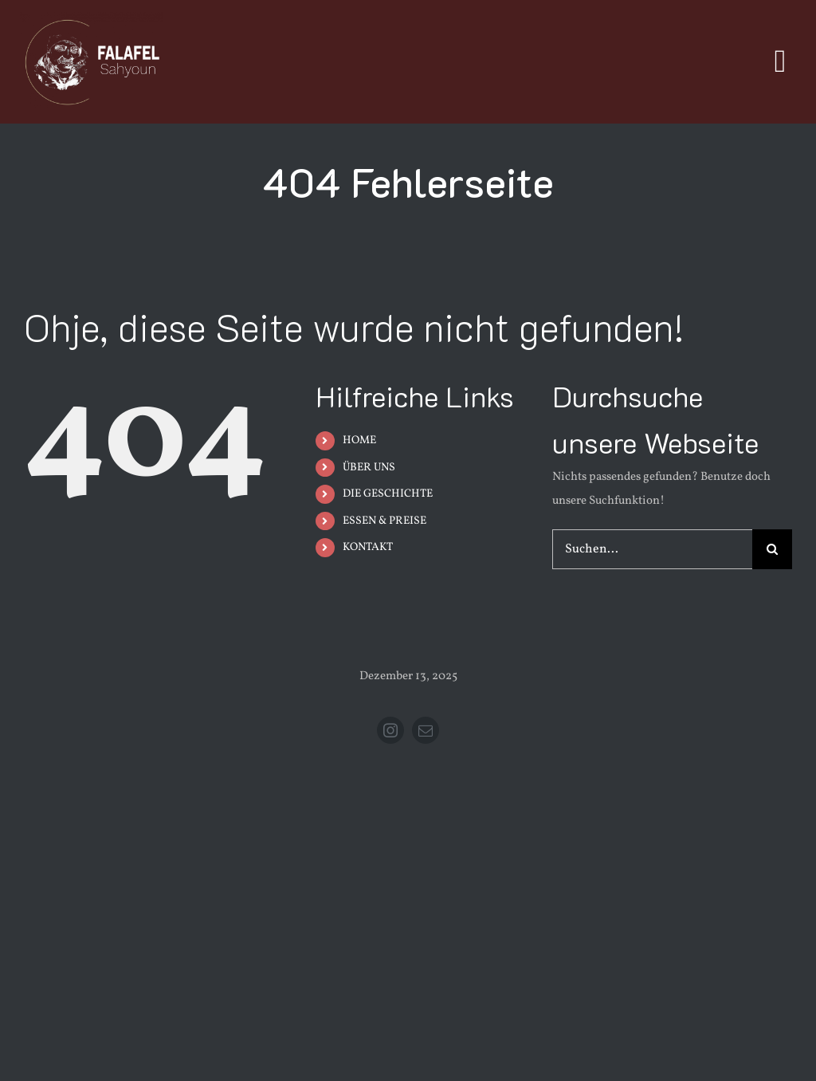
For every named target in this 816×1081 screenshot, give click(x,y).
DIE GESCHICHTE (388, 493)
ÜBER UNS (369, 467)
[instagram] (390, 730)
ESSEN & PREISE (384, 521)
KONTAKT (368, 547)
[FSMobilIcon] (91, 18)
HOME (359, 440)
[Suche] (772, 549)
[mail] (425, 730)
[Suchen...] (652, 549)
